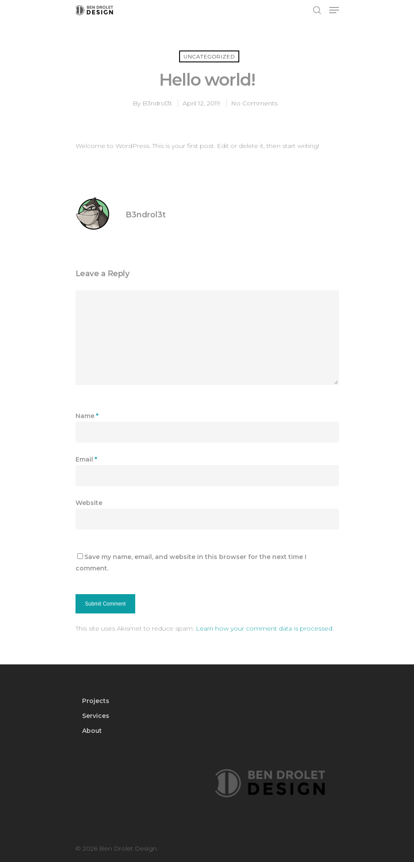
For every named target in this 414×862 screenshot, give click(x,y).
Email (86, 459)
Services (95, 716)
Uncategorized (209, 56)
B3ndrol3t (157, 103)
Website (89, 503)
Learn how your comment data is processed (264, 628)
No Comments (254, 103)
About (92, 731)
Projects (95, 701)
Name (87, 416)
